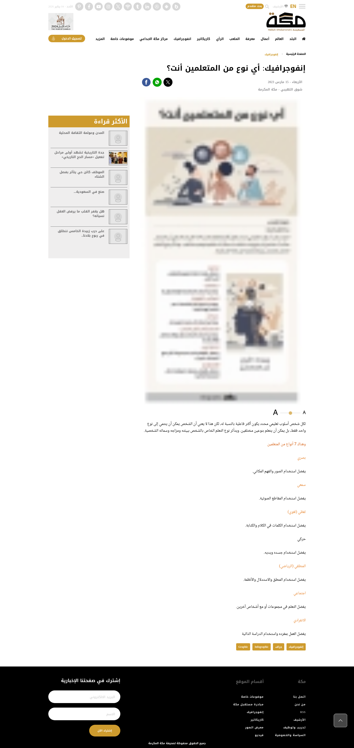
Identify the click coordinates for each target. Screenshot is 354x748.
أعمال (265, 39)
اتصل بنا (299, 696)
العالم (279, 39)
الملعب (234, 39)
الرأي (220, 39)
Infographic (261, 646)
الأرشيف (280, 6)
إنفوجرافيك (271, 54)
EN (293, 7)
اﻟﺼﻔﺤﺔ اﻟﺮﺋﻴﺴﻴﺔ (296, 53)
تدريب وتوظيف (294, 727)
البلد (292, 39)
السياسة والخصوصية (290, 735)
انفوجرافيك (182, 39)
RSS (303, 712)
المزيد (100, 39)
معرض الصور (254, 727)
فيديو (259, 735)
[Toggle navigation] (302, 6)
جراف (278, 646)
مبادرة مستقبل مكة (248, 704)
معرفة (250, 39)
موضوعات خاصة (122, 39)
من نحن (300, 704)
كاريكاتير (203, 39)
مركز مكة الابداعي (154, 39)
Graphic (243, 646)
